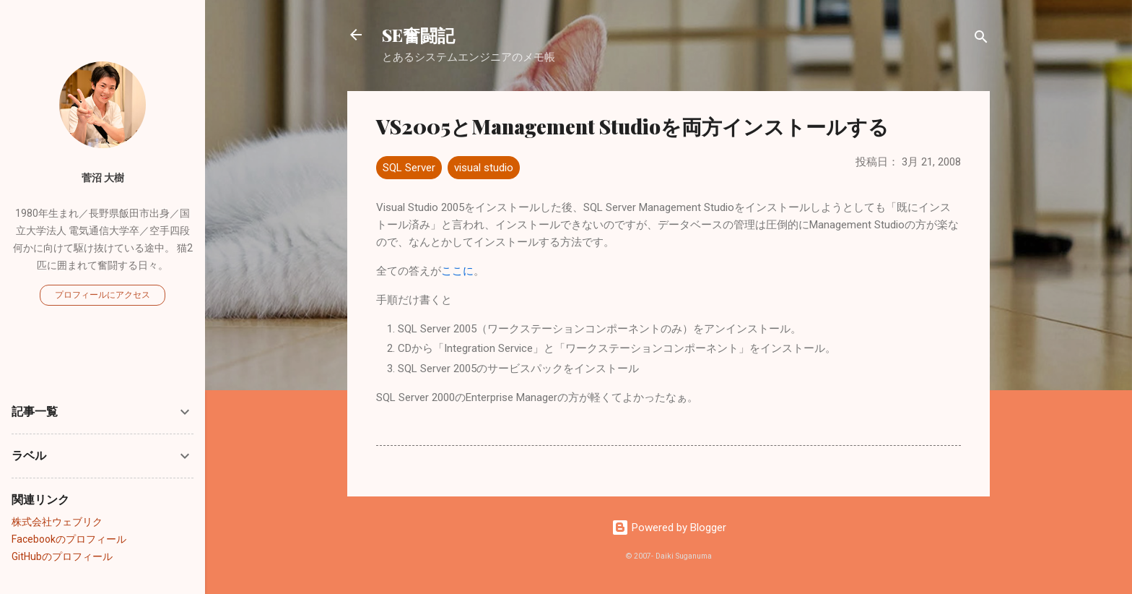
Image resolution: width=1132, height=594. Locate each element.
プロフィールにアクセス (102, 295)
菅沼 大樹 (103, 178)
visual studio (483, 167)
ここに (457, 270)
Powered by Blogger (668, 527)
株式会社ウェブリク (57, 522)
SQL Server (409, 167)
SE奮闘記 (418, 34)
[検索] (981, 39)
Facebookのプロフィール (69, 539)
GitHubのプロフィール (62, 556)
